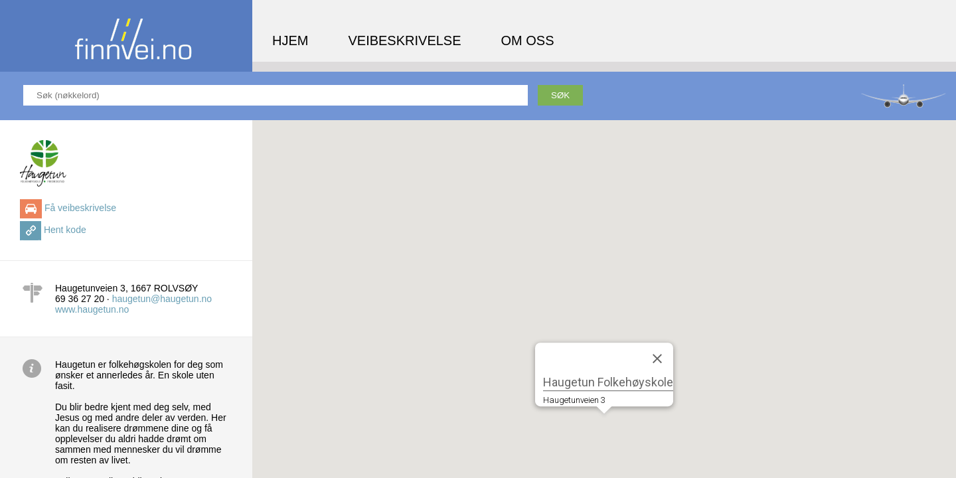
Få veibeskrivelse (80, 207)
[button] (604, 426)
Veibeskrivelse (404, 40)
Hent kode (65, 229)
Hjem (290, 40)
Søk (560, 95)
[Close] (657, 358)
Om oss (527, 40)
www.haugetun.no (92, 309)
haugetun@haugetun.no (162, 298)
